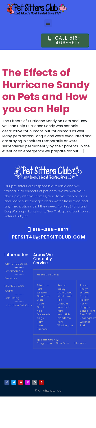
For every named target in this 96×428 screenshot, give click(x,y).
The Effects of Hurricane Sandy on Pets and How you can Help (46, 90)
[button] (48, 23)
